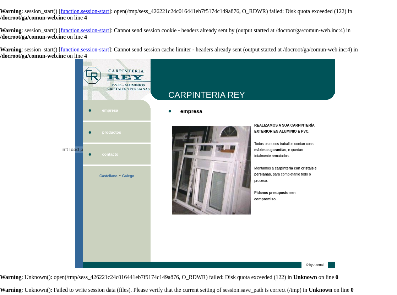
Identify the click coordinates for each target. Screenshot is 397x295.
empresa (110, 110)
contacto (110, 154)
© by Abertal (314, 265)
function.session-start (85, 11)
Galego (128, 176)
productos (111, 132)
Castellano (108, 176)
